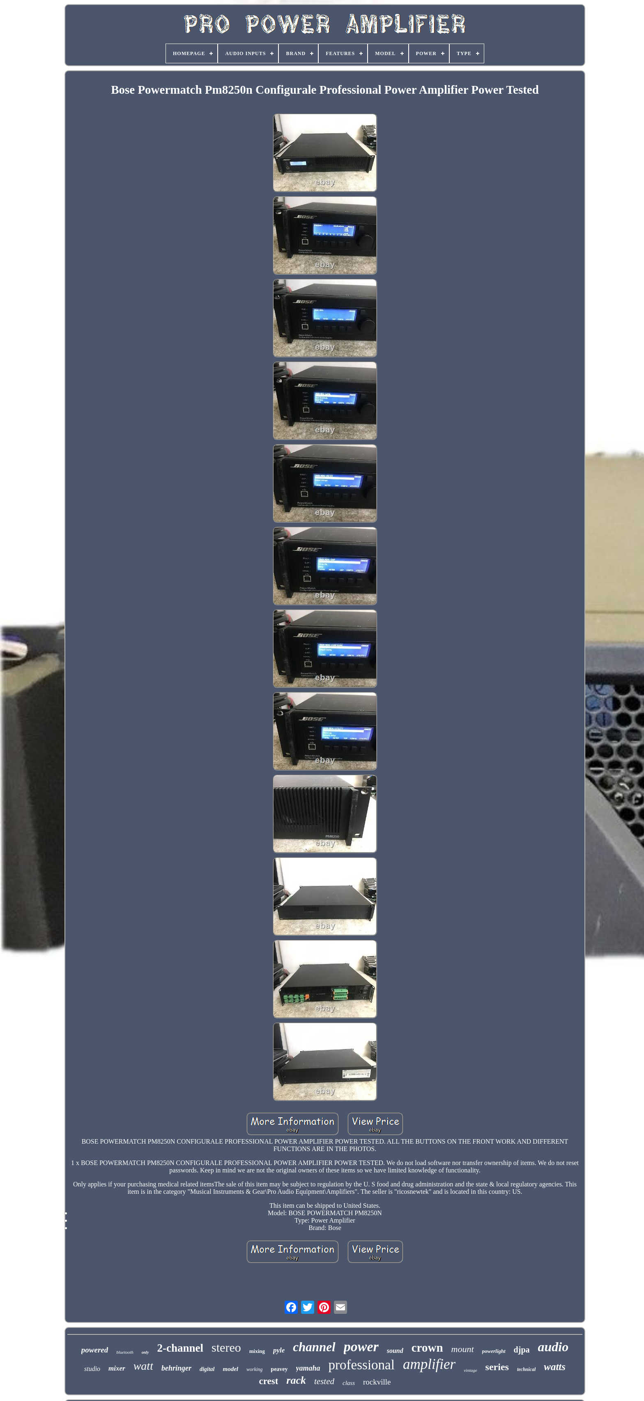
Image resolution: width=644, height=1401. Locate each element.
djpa (522, 1349)
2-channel (180, 1348)
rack (296, 1380)
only (145, 1352)
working (254, 1369)
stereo (226, 1347)
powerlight (494, 1351)
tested (324, 1381)
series (497, 1367)
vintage (470, 1370)
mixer (116, 1368)
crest (268, 1381)
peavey (279, 1369)
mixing (257, 1351)
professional (362, 1364)
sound (395, 1350)
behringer (176, 1368)
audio (553, 1346)
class (349, 1383)
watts (555, 1366)
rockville (377, 1382)
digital (207, 1369)
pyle (279, 1350)
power (361, 1346)
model (231, 1369)
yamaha (308, 1368)
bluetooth (124, 1352)
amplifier (429, 1364)
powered (94, 1350)
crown (427, 1347)
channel (314, 1347)
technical (526, 1369)
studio (92, 1368)
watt (143, 1365)
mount (462, 1349)
